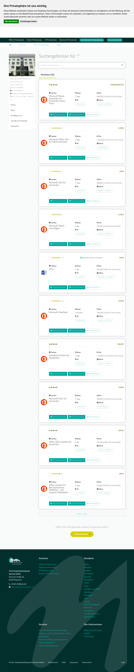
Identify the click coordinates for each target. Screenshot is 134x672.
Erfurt (86, 583)
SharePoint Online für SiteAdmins (59, 356)
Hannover (22, 45)
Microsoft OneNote (58, 312)
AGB (64, 662)
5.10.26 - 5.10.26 (104, 450)
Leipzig (87, 601)
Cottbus (87, 571)
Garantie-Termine (114, 40)
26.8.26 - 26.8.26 (104, 320)
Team (13, 110)
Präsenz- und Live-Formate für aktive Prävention (55, 635)
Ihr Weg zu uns (16, 115)
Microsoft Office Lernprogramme (53, 640)
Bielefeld (87, 567)
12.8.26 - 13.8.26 (104, 104)
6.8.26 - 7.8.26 (103, 493)
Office (59, 45)
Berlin (86, 564)
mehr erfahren (93, 114)
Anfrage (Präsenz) (58, 114)
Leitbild (87, 633)
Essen (86, 586)
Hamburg (88, 592)
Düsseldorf (88, 580)
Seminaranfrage (82, 534)
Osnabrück (88, 611)
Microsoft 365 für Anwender (57, 184)
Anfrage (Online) (76, 114)
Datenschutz (53, 662)
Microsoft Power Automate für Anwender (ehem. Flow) (57, 100)
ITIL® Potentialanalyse (48, 646)
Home (13, 105)
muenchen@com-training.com (22, 587)
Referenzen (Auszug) (92, 630)
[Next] (82, 514)
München (88, 608)
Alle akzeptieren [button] (11, 21)
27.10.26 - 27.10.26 (105, 277)
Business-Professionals (68, 40)
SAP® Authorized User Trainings (53, 630)
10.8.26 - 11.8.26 (104, 190)
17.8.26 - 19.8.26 (104, 363)
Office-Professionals (16, 40)
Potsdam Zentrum (92, 614)
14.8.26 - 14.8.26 (104, 233)
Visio (51, 269)
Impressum (74, 662)
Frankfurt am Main (92, 589)
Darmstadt (88, 574)
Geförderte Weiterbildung (92, 40)
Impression (15, 126)
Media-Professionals (34, 40)
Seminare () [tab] (47, 75)
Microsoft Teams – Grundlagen (57, 227)
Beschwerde (87, 662)
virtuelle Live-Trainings (19, 121)
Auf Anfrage (102, 147)
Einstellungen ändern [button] (28, 21)
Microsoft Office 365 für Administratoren (59, 140)
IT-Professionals (51, 40)
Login (123, 662)
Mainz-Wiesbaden (92, 605)
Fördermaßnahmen (47, 643)
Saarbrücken (89, 617)
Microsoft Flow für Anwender (58, 400)
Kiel (85, 598)
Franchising (89, 637)
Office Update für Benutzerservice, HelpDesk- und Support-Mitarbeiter (58, 489)
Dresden (87, 577)
